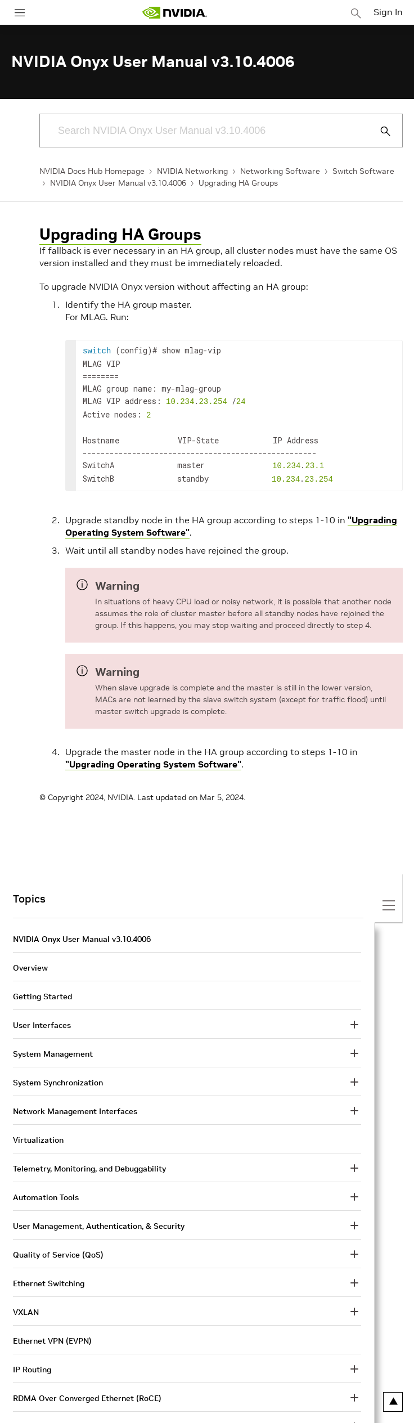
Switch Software (363, 171)
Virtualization (38, 1134)
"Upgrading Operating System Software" (153, 758)
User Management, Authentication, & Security (98, 1220)
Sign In (388, 11)
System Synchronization (58, 1077)
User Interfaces (42, 1019)
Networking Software (280, 171)
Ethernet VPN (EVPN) (52, 1335)
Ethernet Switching (48, 1278)
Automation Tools (46, 1192)
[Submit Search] (379, 131)
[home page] (174, 13)
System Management (53, 1048)
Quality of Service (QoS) (58, 1249)
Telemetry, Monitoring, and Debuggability (89, 1163)
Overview (30, 962)
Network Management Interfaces (75, 1106)
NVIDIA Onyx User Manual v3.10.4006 (118, 183)
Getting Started (42, 991)
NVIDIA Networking (192, 171)
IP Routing (32, 1364)
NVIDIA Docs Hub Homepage (92, 171)
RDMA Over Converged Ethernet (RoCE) (87, 1393)
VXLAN (26, 1306)
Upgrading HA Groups (238, 183)
